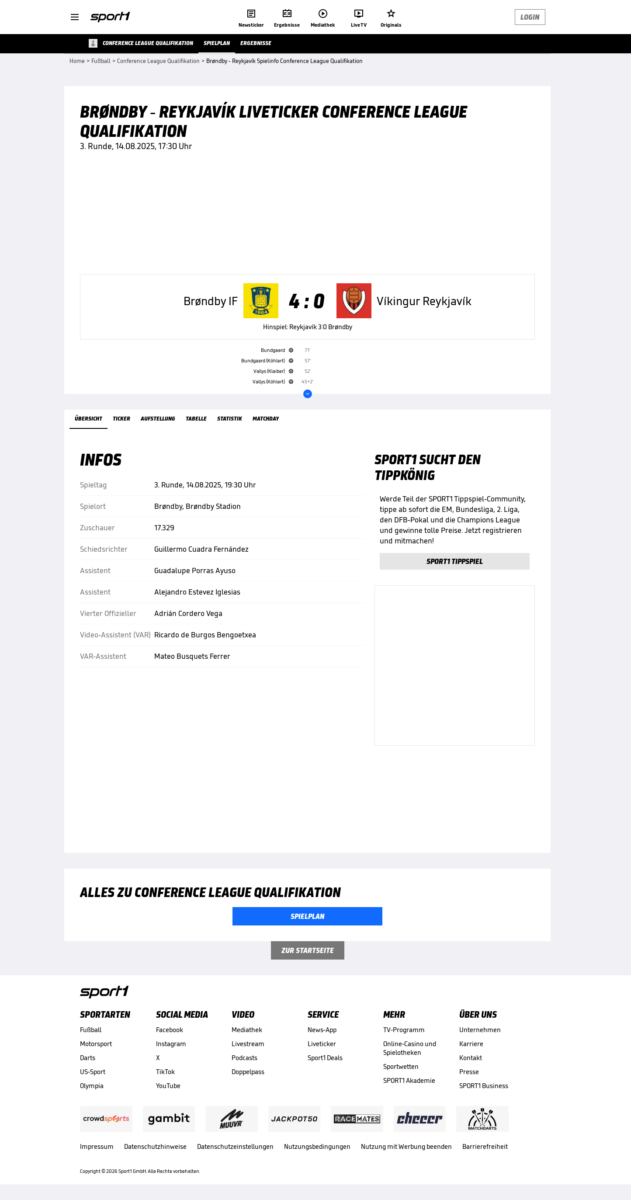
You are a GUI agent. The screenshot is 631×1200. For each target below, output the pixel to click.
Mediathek (247, 1030)
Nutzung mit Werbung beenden (406, 1146)
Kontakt (470, 1058)
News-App (322, 1030)
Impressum (97, 1146)
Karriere (471, 1044)
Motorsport (96, 1044)
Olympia (92, 1086)
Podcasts (244, 1058)
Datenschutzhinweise (155, 1146)
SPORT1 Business (483, 1086)
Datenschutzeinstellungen (235, 1146)
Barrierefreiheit (485, 1146)
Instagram (171, 1044)
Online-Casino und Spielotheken (409, 1048)
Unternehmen (480, 1030)
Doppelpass (248, 1072)
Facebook (169, 1030)
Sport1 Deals (325, 1058)
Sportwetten (401, 1066)
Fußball (90, 1030)
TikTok (165, 1072)
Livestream (248, 1044)
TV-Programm (404, 1030)
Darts (87, 1058)
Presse (469, 1072)
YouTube (168, 1086)
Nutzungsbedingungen (317, 1146)
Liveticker (322, 1044)
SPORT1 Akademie (409, 1080)
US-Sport (92, 1072)
